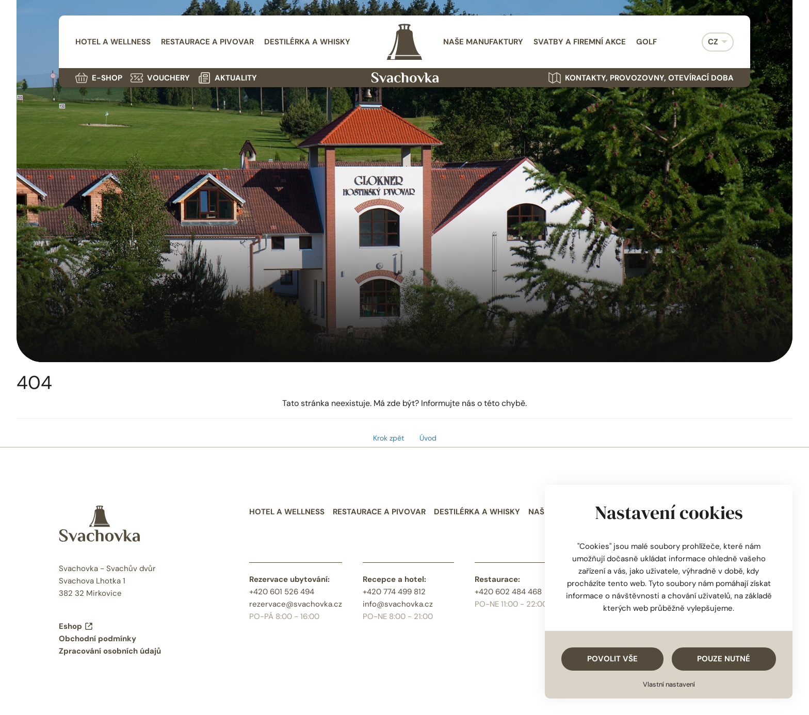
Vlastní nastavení (669, 684)
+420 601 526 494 (281, 592)
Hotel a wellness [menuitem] (113, 42)
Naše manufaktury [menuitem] (483, 42)
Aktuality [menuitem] (227, 78)
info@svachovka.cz (398, 604)
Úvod (427, 438)
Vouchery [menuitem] (160, 78)
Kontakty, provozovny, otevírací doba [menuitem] (641, 78)
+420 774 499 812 (394, 592)
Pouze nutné (723, 659)
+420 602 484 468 (508, 592)
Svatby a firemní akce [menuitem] (579, 42)
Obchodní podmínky (97, 638)
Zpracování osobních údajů (110, 651)
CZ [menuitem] (713, 42)
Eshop (76, 626)
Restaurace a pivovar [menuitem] (207, 42)
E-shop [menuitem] (98, 78)
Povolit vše (612, 659)
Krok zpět (388, 438)
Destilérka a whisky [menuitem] (307, 42)
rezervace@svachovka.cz (295, 604)
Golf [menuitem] (646, 42)
